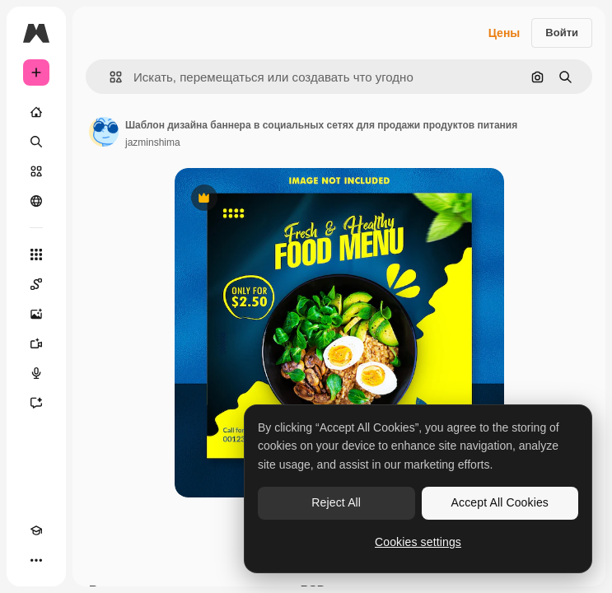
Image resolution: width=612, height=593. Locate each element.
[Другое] (36, 560)
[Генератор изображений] (36, 314)
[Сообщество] (36, 201)
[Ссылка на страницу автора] (104, 132)
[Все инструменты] (36, 254)
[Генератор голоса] (36, 373)
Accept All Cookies (500, 502)
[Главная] (36, 112)
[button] (109, 77)
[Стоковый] (36, 171)
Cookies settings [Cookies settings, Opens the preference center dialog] (418, 542)
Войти (561, 32)
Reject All (336, 502)
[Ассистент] (36, 403)
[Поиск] (36, 141)
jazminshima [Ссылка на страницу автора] (152, 142)
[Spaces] (36, 284)
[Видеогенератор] (36, 343)
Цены (504, 33)
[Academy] (36, 530)
